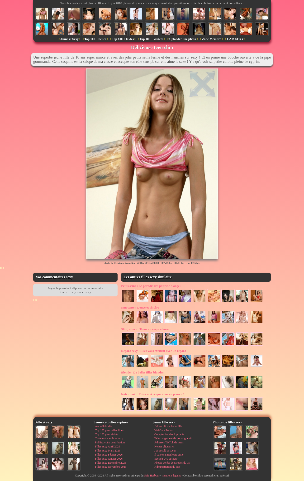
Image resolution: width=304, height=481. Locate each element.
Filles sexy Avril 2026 (107, 446)
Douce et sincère (140, 307)
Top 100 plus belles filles (109, 430)
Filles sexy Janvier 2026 (109, 458)
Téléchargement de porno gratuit (173, 438)
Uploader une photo (182, 39)
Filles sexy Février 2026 (109, 454)
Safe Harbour (151, 475)
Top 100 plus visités (106, 434)
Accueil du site (103, 426)
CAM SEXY (235, 39)
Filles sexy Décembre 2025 (110, 462)
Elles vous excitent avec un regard (153, 351)
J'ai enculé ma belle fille (168, 426)
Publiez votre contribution (110, 442)
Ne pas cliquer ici (164, 446)
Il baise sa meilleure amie (169, 454)
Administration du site (167, 466)
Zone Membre (211, 39)
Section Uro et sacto (165, 458)
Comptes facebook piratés (169, 434)
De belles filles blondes (142, 372)
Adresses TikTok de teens (169, 442)
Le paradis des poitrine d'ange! (151, 286)
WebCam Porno (163, 430)
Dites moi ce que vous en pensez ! (152, 394)
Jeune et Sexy (69, 39)
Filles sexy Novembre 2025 (110, 466)
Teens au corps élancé (145, 329)
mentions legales (171, 475)
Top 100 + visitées (151, 39)
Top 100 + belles (95, 39)
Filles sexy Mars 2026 (107, 450)
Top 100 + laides (123, 39)
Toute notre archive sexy (109, 438)
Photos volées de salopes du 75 (172, 462)
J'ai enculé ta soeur (165, 450)
